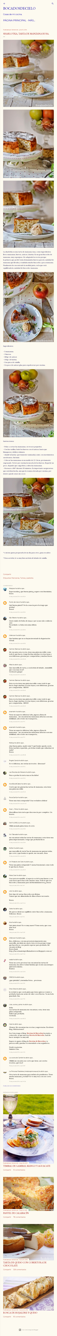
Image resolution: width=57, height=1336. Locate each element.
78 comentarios (19, 1217)
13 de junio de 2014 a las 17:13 (17, 999)
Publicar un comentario (11, 1086)
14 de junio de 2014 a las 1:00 (17, 1052)
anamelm (12, 711)
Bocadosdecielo (19, 8)
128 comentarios (19, 1270)
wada (11, 959)
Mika (10, 665)
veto (10, 891)
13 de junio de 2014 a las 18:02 (17, 1018)
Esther (11, 848)
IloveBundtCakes (15, 784)
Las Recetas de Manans (17, 772)
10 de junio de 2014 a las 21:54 (17, 842)
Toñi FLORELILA (15, 823)
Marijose (12, 588)
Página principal (14, 20)
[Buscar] (52, 3)
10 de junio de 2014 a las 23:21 (17, 870)
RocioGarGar (13, 797)
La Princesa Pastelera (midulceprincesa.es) (23, 1071)
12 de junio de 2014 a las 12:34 (17, 971)
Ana (10, 922)
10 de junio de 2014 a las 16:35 (17, 643)
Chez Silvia (12, 989)
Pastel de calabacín (16, 1213)
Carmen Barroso (14, 649)
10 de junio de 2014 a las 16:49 (17, 674)
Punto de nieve (14, 602)
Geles (11, 909)
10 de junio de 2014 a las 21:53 (17, 829)
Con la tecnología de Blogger (28, 1330)
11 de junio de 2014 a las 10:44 (17, 903)
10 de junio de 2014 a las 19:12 (17, 766)
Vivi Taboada (13, 834)
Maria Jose (12, 875)
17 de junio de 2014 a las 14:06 (17, 1081)
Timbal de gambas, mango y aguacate (26, 1165)
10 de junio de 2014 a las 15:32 (17, 612)
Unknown (12, 635)
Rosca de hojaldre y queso (20, 1312)
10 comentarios (19, 1170)
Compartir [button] (7, 574)
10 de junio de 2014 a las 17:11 (17, 721)
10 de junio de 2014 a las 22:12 (17, 856)
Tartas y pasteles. (27, 578)
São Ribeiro (13, 618)
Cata (10, 1024)
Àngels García (14, 760)
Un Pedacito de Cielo (16, 862)
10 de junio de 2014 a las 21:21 (17, 817)
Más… (31, 20)
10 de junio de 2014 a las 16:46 (17, 659)
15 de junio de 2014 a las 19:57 (17, 1065)
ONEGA (12, 977)
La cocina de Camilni (16, 1058)
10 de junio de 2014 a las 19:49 (17, 792)
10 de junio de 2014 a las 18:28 (17, 755)
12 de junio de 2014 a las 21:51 (17, 983)
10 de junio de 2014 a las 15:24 (17, 596)
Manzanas (15, 578)
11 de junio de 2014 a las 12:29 (17, 932)
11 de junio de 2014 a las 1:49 (17, 885)
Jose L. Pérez (13, 809)
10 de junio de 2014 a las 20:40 (17, 803)
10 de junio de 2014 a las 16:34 (17, 629)
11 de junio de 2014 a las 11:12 (17, 916)
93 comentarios (19, 1317)
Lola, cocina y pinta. (15, 1004)
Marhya (11, 743)
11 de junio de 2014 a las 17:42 (17, 954)
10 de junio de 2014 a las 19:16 (17, 778)
